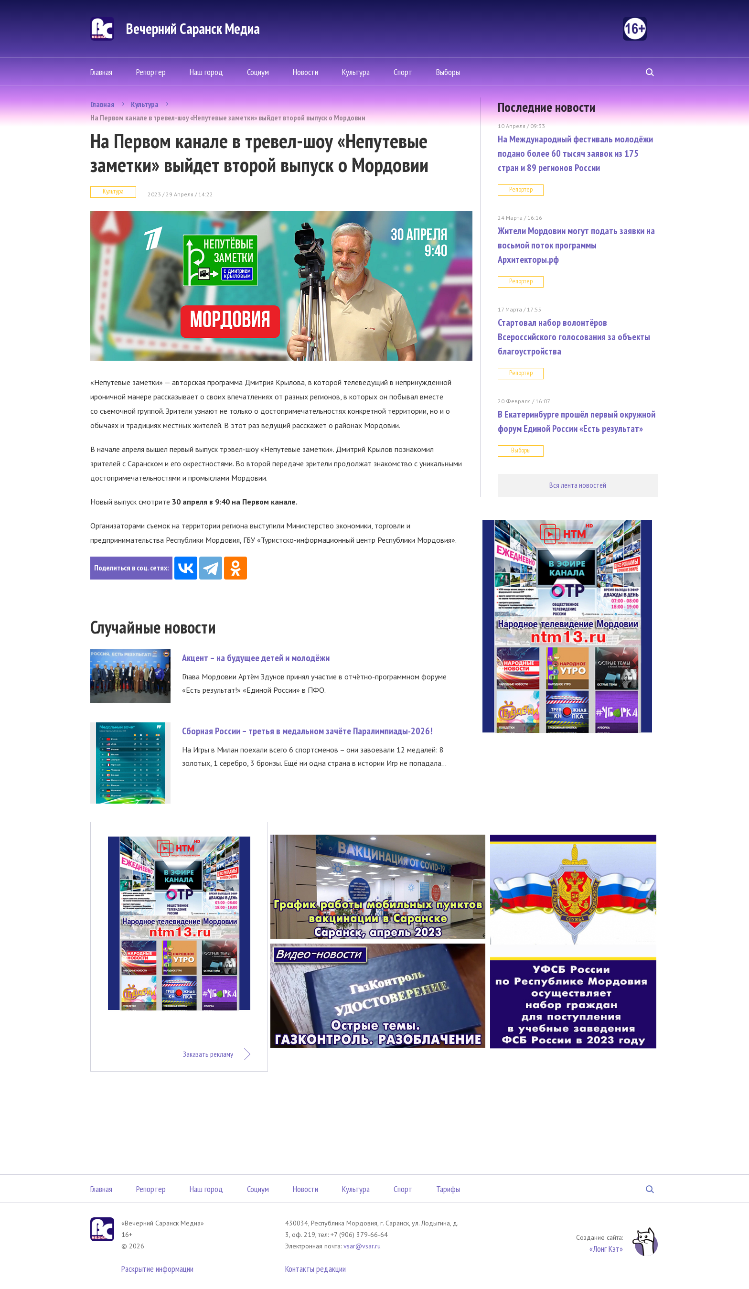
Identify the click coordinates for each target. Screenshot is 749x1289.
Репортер (151, 71)
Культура (356, 71)
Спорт (403, 71)
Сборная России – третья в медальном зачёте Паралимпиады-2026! (307, 731)
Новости (305, 71)
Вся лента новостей (577, 485)
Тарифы (448, 1188)
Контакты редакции (315, 1268)
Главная (101, 71)
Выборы (448, 71)
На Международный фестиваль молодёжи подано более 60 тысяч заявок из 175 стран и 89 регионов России (575, 153)
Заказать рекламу (208, 1054)
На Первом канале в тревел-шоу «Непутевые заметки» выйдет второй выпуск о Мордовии (227, 117)
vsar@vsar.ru (362, 1246)
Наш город (206, 71)
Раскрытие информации (157, 1268)
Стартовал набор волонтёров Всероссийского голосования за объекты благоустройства (574, 336)
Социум (258, 71)
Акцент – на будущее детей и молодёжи (256, 658)
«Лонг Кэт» (606, 1248)
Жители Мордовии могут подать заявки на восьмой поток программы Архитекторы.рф (576, 245)
